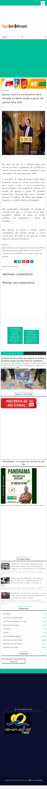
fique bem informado (31, 106)
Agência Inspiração (35, 780)
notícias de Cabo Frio (12, 640)
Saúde (5, 633)
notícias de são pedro (13, 644)
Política (6, 629)
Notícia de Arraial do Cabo (15, 621)
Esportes (7, 614)
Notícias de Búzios (11, 625)
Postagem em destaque (12, 353)
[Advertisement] (23, 58)
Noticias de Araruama (12, 618)
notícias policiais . (11, 647)
